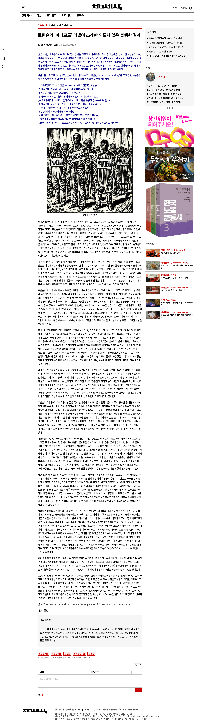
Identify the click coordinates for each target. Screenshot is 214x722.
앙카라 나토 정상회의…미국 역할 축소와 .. (167, 47)
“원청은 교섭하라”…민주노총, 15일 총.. (166, 42)
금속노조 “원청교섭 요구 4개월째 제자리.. (167, 38)
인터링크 (51, 15)
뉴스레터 (97, 709)
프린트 (27, 66)
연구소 (80, 15)
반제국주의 (80, 653)
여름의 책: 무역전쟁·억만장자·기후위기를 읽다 (177, 315)
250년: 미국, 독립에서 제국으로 (177, 289)
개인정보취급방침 (110, 709)
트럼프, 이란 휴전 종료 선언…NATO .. (162, 86)
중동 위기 (161, 77)
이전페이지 (87, 709)
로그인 (175, 8)
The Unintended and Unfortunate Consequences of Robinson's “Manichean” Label (87, 604)
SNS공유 (27, 50)
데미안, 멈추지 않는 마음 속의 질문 (177, 276)
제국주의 (57, 653)
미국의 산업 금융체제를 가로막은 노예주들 (167, 55)
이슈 (38, 15)
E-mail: (132, 716)
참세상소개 (59, 709)
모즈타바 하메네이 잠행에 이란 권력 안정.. (164, 98)
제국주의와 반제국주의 (61, 25)
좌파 (68, 653)
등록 (138, 690)
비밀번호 (95, 672)
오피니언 (66, 15)
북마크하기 (27, 58)
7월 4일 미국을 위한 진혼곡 (160, 51)
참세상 (107, 7)
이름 (42, 672)
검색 (191, 8)
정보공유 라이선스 (140, 718)
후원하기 (69, 709)
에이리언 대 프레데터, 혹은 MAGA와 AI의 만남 (177, 302)
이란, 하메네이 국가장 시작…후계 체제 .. (163, 102)
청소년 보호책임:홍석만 (128, 709)
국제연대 (44, 653)
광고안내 (78, 709)
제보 (184, 8)
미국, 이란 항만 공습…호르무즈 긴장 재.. (163, 90)
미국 (92, 653)
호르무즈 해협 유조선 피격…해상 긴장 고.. (164, 94)
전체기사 (26, 15)
